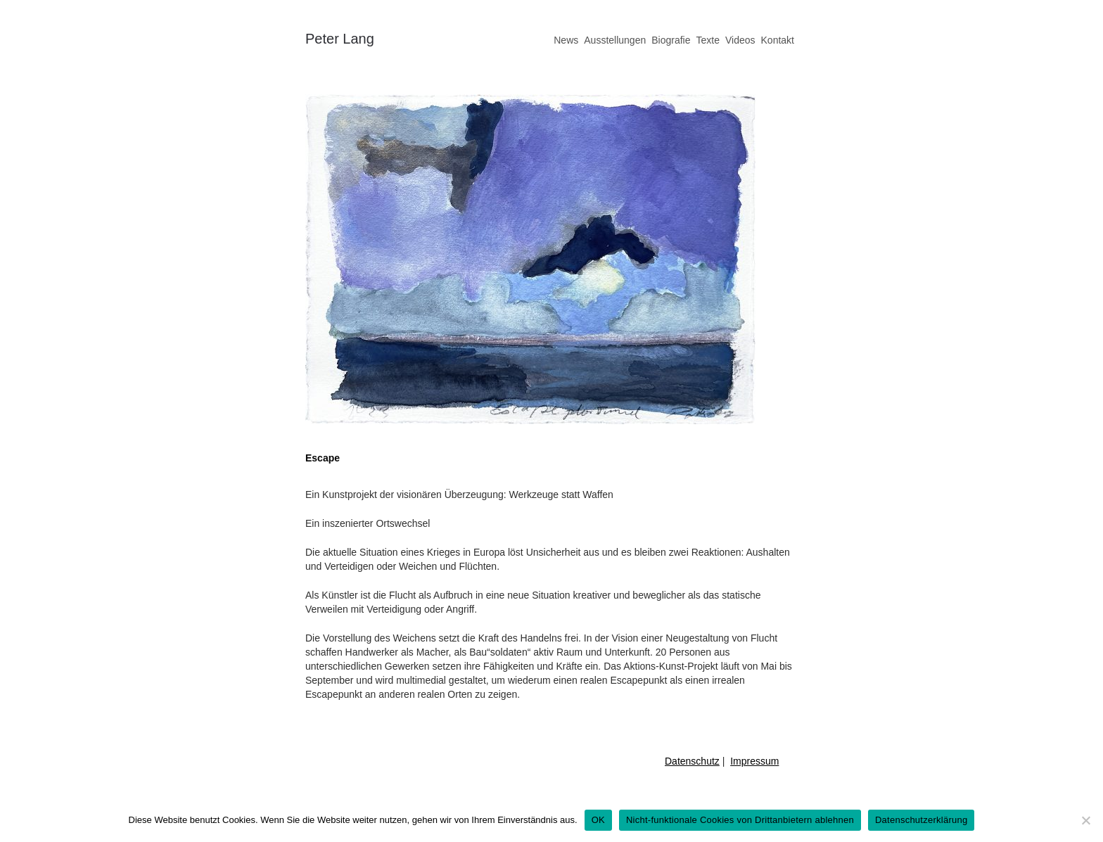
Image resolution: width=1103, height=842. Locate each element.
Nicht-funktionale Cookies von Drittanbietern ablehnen (740, 820)
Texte (707, 40)
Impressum (754, 761)
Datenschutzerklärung (921, 820)
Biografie (670, 40)
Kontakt (777, 40)
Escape (322, 458)
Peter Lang (339, 38)
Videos (740, 40)
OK (598, 820)
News (566, 40)
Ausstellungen (615, 40)
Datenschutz (692, 761)
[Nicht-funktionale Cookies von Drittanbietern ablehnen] (1085, 820)
